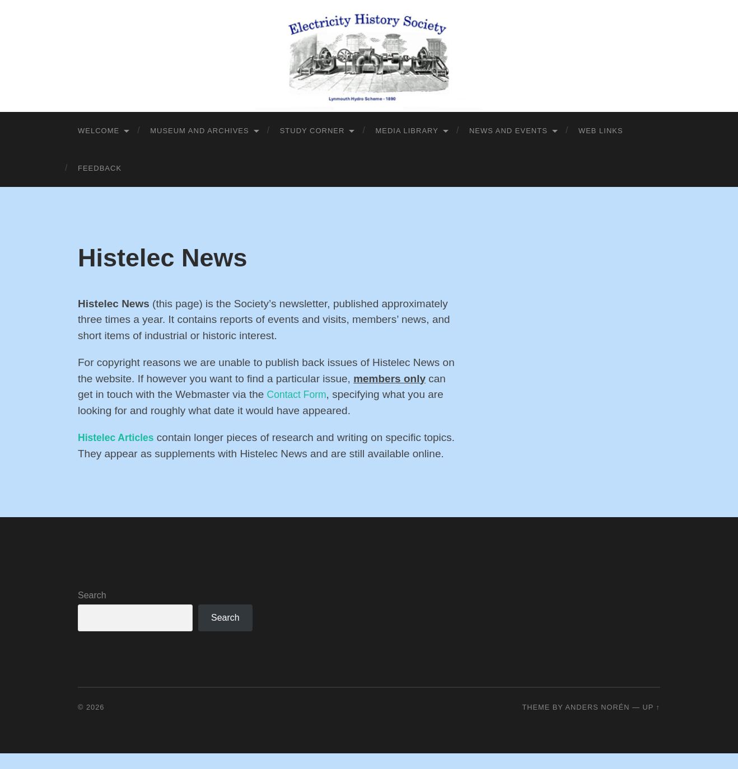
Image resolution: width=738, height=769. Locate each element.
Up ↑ (652, 723)
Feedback (100, 168)
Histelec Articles (119, 437)
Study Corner (312, 130)
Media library (406, 130)
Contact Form (299, 394)
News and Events (508, 130)
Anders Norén (597, 723)
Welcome (98, 130)
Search (92, 611)
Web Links (600, 130)
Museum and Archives (199, 130)
